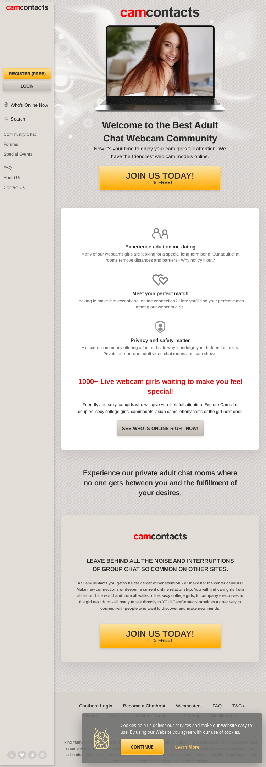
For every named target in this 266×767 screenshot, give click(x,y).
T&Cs (238, 706)
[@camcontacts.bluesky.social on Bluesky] (22, 755)
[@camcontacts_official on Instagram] (42, 755)
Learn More (187, 747)
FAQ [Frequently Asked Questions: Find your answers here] (8, 167)
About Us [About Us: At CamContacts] (12, 177)
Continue (142, 747)
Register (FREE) (27, 73)
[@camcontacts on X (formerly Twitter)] (11, 755)
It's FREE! (160, 178)
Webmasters (189, 706)
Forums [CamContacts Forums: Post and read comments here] (11, 144)
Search (18, 119)
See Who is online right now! (160, 428)
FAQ (217, 706)
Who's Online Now (29, 105)
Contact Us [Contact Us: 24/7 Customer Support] (14, 187)
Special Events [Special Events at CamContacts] (18, 154)
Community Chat (20, 134)
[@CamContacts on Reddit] (32, 755)
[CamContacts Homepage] (27, 35)
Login (27, 86)
